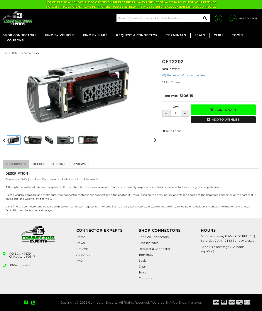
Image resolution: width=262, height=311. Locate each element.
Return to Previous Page (26, 53)
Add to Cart (225, 109)
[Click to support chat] (243, 18)
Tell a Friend (173, 131)
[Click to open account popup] (218, 18)
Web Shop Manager (185, 302)
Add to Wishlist (225, 119)
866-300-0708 (20, 265)
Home (6, 53)
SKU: (165, 69)
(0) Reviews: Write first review (184, 75)
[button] (163, 18)
